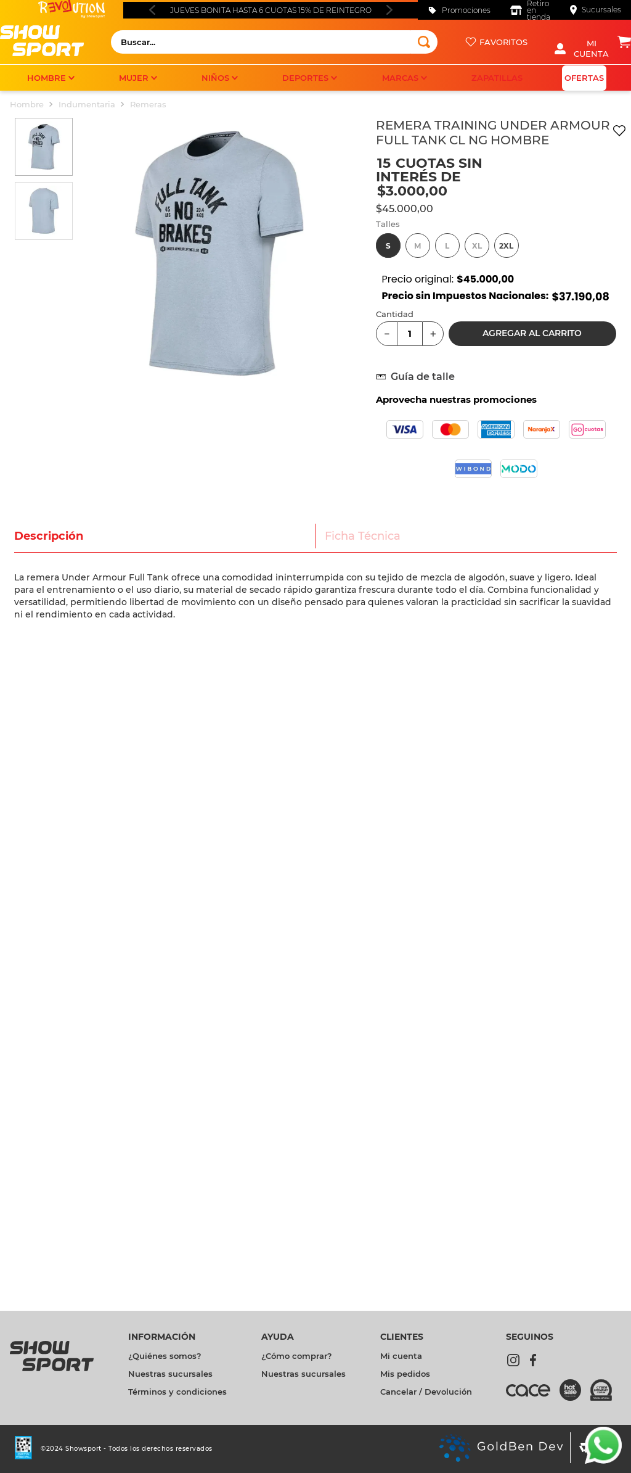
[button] (388, 245)
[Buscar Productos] (424, 42)
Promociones (466, 10)
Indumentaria (87, 104)
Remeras (148, 104)
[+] (433, 333)
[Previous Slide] (151, 9)
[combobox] (274, 42)
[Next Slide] (389, 9)
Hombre (27, 104)
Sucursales (601, 9)
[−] (386, 333)
